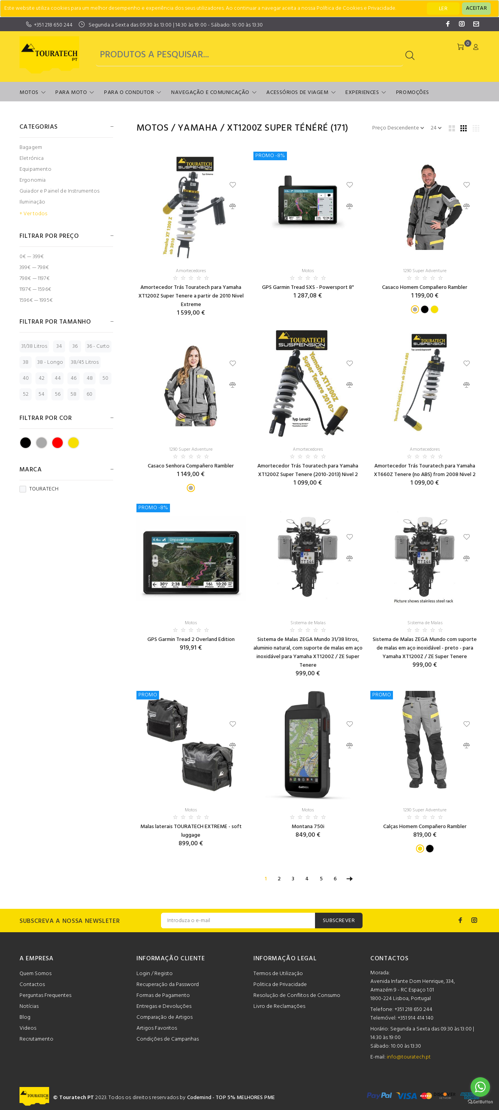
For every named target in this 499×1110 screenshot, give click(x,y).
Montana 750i (308, 826)
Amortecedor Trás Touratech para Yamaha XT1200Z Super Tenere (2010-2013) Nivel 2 (307, 470)
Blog (24, 1017)
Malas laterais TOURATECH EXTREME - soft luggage (191, 831)
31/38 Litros (34, 346)
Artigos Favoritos (156, 1028)
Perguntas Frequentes (45, 995)
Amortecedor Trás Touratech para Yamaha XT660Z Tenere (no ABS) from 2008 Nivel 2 (425, 470)
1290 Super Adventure (424, 271)
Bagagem (30, 147)
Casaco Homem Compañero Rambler (424, 287)
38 (25, 362)
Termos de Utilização (278, 973)
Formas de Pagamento (163, 995)
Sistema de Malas (308, 623)
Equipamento (35, 169)
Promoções (412, 92)
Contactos (32, 984)
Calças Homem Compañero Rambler (425, 826)
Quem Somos (35, 973)
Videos (27, 1028)
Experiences (362, 92)
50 (105, 378)
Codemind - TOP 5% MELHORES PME (231, 1097)
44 (58, 378)
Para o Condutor (129, 92)
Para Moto (71, 92)
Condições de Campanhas (167, 1039)
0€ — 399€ (31, 256)
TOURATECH (38, 489)
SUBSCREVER (339, 920)
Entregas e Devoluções (163, 1006)
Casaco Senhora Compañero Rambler (191, 466)
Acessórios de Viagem (297, 92)
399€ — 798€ (34, 267)
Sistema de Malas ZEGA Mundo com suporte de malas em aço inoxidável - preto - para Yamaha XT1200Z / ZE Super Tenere (425, 648)
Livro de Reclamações (279, 1006)
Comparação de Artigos (164, 1017)
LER (443, 8)
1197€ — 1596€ (35, 289)
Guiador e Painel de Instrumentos (59, 191)
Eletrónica (31, 158)
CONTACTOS (389, 959)
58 (73, 394)
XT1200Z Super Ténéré (277, 128)
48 (90, 378)
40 (26, 378)
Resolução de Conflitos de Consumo (296, 995)
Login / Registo (154, 973)
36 (75, 346)
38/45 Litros (85, 362)
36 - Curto (98, 346)
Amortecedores (191, 271)
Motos (29, 92)
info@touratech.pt (409, 1057)
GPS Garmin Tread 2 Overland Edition (191, 639)
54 (41, 394)
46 (73, 378)
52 (25, 394)
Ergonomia (32, 180)
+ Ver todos (33, 214)
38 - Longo (50, 362)
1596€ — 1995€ (36, 300)
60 (89, 394)
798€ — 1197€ (34, 278)
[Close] (476, 8)
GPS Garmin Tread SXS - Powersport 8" (308, 287)
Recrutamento (36, 1039)
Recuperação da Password (167, 984)
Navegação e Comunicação (210, 92)
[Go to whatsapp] (480, 1087)
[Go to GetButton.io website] (480, 1102)
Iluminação (32, 202)
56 (57, 394)
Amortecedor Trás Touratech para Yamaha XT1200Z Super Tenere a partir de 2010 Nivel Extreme (191, 296)
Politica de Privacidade (280, 984)
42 (41, 378)
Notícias (29, 1006)
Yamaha (198, 128)
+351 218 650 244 (53, 25)
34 (59, 346)
